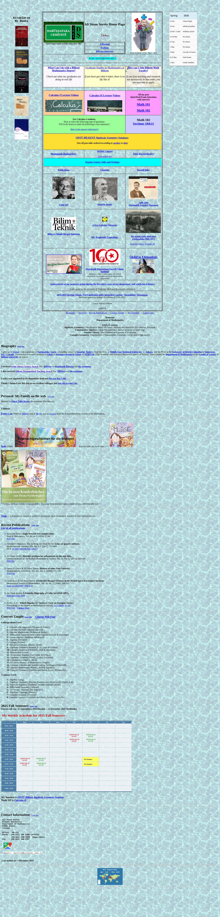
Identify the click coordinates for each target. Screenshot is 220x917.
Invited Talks (143, 170)
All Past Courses (105, 152)
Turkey (89, 352)
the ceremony (76, 371)
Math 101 (143, 105)
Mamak (16, 352)
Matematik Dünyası (64, 367)
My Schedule (133, 313)
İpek (3, 446)
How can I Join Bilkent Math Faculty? (143, 69)
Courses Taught (117, 313)
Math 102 (143, 111)
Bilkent (25, 414)
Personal (82, 313)
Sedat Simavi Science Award (24, 367)
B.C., (3, 355)
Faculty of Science (207, 355)
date (125, 143)
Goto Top (20, 347)
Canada (10, 355)
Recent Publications (98, 313)
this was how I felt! (57, 379)
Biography (70, 313)
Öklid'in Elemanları (143, 257)
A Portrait (105, 44)
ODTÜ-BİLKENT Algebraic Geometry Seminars (102, 138)
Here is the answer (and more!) (84, 130)
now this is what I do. (68, 384)
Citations (104, 170)
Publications (64, 170)
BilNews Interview (105, 52)
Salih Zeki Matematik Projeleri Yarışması (143, 204)
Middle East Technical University (126, 352)
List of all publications (13, 528)
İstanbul (81, 352)
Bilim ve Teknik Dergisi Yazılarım (64, 234)
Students (105, 48)
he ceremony (85, 367)
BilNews (47, 367)
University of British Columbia (187, 352)
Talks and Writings (102, 162)
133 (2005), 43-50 (62, 606)
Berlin (39, 414)
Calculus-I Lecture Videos (64, 95)
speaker (116, 143)
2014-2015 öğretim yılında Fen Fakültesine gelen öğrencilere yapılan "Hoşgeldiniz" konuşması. (102, 295)
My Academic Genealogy (104, 237)
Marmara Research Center (68, 355)
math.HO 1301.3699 (16, 596)
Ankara (149, 352)
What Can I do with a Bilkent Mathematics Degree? (64, 69)
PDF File (11, 539)
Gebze (50, 355)
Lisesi (53, 352)
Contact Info (148, 313)
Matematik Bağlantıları (63, 154)
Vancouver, (210, 352)
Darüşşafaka (43, 352)
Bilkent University (10, 357)
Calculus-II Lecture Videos (104, 95)
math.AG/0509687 (15, 586)
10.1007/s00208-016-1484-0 (25, 549)
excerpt (52, 414)
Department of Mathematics (179, 355)
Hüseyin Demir (105, 205)
